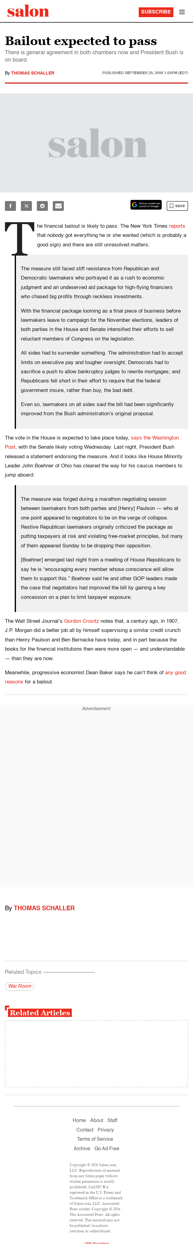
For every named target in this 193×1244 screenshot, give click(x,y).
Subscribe (156, 12)
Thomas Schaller (32, 73)
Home (79, 1120)
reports (177, 226)
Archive (82, 1149)
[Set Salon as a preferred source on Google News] (146, 205)
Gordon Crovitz (81, 621)
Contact (84, 1130)
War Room (19, 986)
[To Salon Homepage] (28, 11)
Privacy (106, 1130)
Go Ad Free (107, 1149)
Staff (112, 1120)
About (96, 1120)
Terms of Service (95, 1139)
